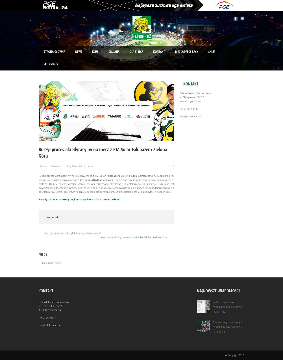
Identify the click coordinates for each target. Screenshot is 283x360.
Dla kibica (136, 52)
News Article (79, 166)
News (78, 52)
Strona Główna (54, 52)
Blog (68, 166)
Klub (95, 52)
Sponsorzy (51, 64)
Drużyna (113, 52)
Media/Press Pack (186, 52)
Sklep (211, 52)
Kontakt (159, 52)
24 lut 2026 (219, 312)
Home (90, 166)
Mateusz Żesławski (50, 166)
